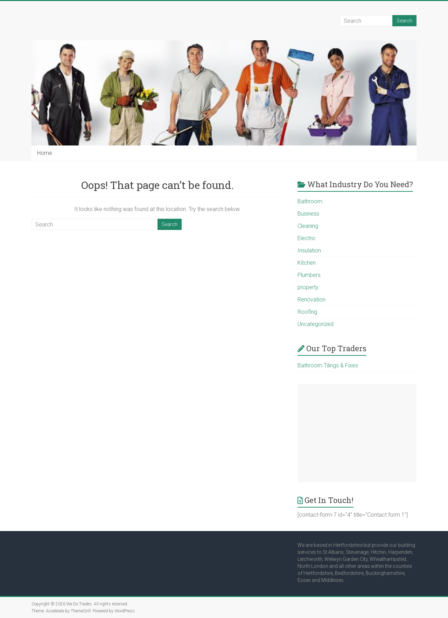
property (308, 287)
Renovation (312, 299)
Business (308, 213)
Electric (307, 238)
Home (44, 153)
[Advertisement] (357, 433)
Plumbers (309, 275)
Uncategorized (316, 324)
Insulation (309, 250)
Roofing (307, 311)
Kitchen (307, 262)
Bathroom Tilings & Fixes (328, 365)
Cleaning (308, 226)
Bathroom (310, 201)
